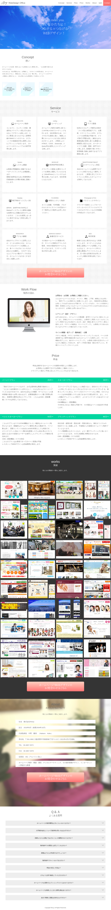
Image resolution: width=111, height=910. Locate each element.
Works (88, 3)
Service (69, 3)
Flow (76, 3)
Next (108, 27)
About (94, 3)
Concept (61, 3)
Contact (107, 3)
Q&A (100, 3)
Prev (3, 27)
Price (81, 3)
